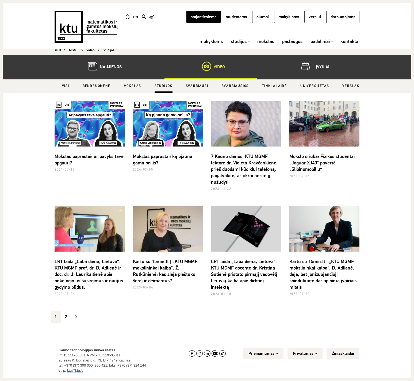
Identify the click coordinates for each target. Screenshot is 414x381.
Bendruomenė (96, 86)
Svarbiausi (197, 86)
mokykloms (288, 17)
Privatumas (305, 353)
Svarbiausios (235, 86)
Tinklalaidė (274, 86)
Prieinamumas (263, 353)
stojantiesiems (203, 17)
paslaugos (292, 41)
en (135, 17)
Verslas (350, 86)
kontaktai (349, 41)
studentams (236, 17)
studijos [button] (239, 41)
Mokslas (132, 86)
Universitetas (314, 86)
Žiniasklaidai (343, 353)
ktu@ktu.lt (75, 370)
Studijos (163, 86)
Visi (65, 86)
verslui (315, 17)
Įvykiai (314, 66)
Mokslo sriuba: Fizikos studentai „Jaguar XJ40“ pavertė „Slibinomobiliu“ (322, 162)
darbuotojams (343, 17)
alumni (262, 17)
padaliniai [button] (320, 41)
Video (211, 66)
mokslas (265, 41)
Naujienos (102, 66)
